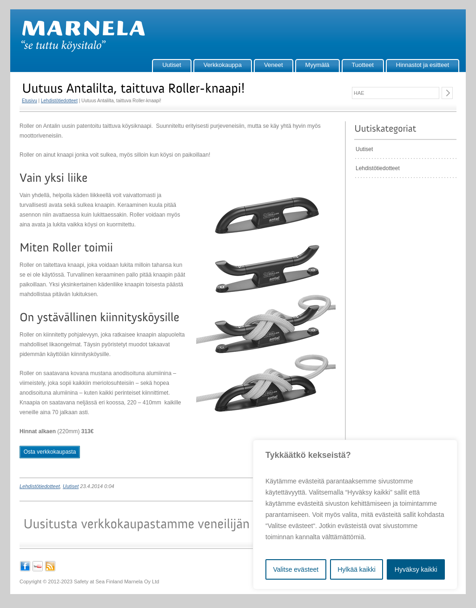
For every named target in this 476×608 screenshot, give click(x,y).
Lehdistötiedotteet (59, 100)
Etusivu (29, 100)
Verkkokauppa (223, 64)
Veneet (273, 64)
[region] (355, 514)
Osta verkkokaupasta (50, 452)
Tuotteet (363, 64)
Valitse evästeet (295, 569)
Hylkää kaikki (356, 569)
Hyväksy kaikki (416, 569)
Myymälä (317, 64)
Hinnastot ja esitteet (422, 64)
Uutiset (171, 64)
